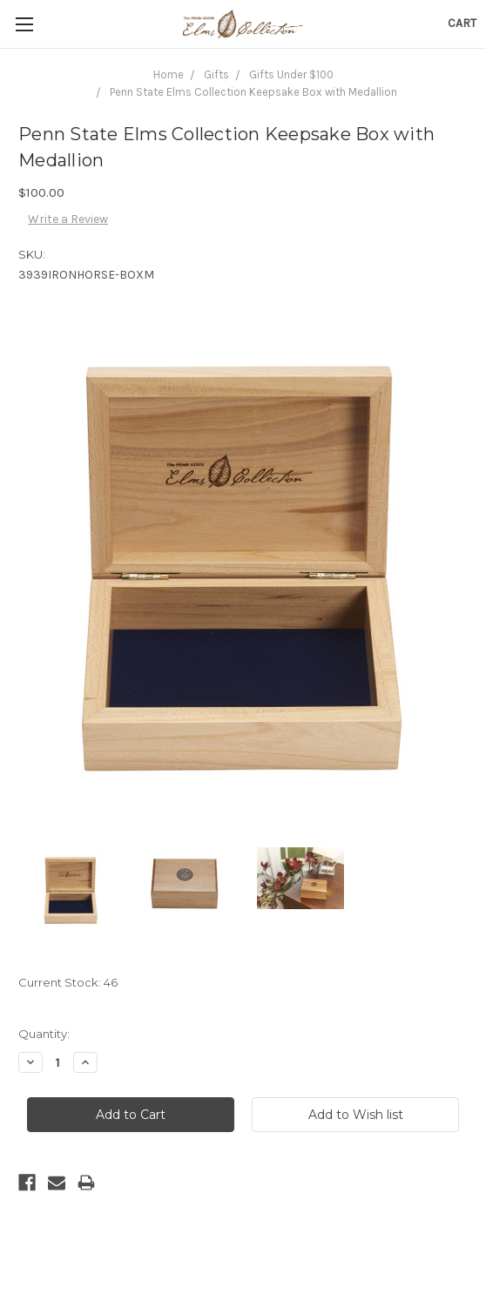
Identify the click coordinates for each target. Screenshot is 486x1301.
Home (168, 74)
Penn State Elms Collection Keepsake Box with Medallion (253, 91)
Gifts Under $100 (291, 74)
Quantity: (44, 1034)
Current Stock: (68, 982)
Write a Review (68, 219)
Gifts (216, 74)
